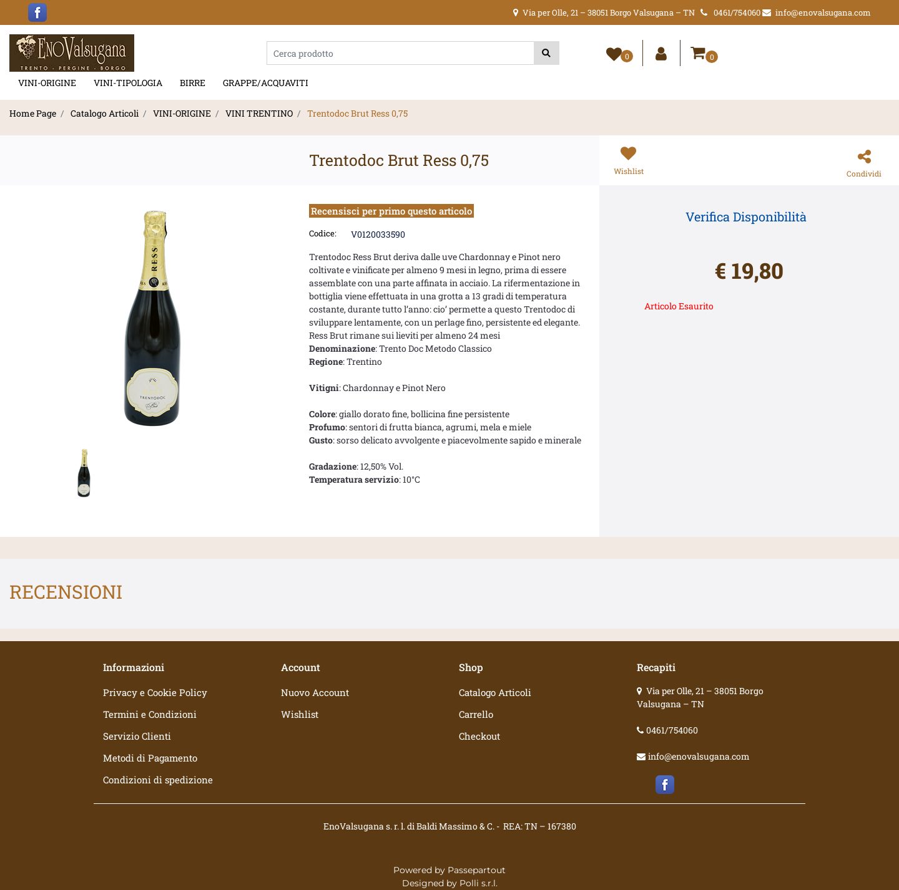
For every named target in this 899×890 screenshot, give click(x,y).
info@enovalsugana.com (699, 756)
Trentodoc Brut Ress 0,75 (357, 113)
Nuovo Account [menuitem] (315, 692)
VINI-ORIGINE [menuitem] (47, 83)
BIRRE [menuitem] (192, 83)
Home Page (32, 113)
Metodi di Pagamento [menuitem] (150, 758)
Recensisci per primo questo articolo (391, 211)
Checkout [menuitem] (479, 736)
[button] (546, 53)
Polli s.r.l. (478, 883)
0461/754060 (672, 730)
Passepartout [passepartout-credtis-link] (477, 870)
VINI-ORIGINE (182, 113)
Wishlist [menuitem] (299, 714)
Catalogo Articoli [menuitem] (495, 692)
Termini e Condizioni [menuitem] (150, 714)
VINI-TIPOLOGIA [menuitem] (128, 83)
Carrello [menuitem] (476, 714)
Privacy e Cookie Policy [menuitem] (155, 692)
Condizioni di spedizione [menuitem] (158, 779)
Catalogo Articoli (105, 113)
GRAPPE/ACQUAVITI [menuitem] (265, 83)
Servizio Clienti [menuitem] (137, 736)
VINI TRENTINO (259, 113)
